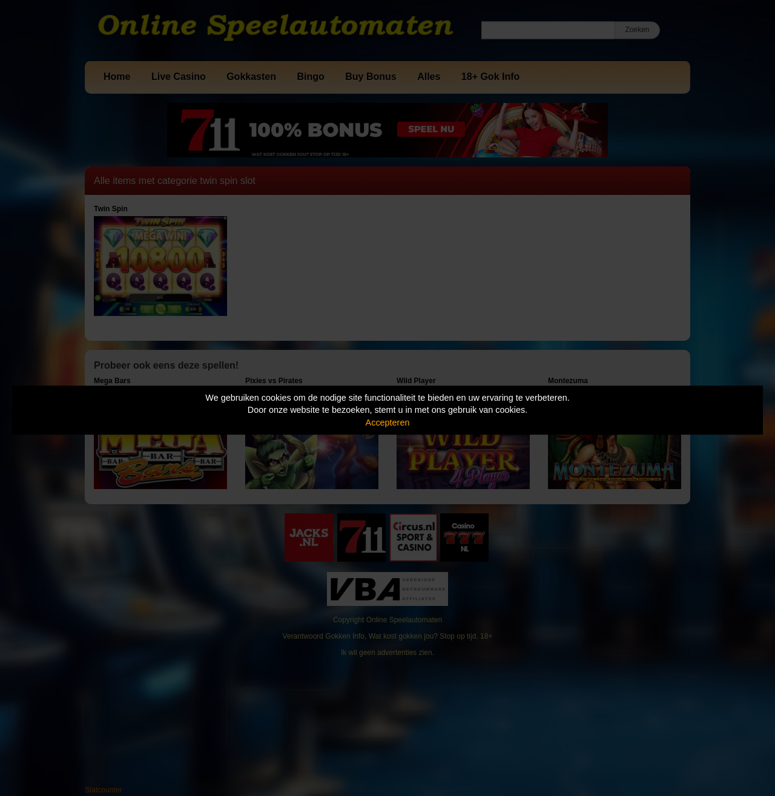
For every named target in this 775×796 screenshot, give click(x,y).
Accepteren (388, 422)
